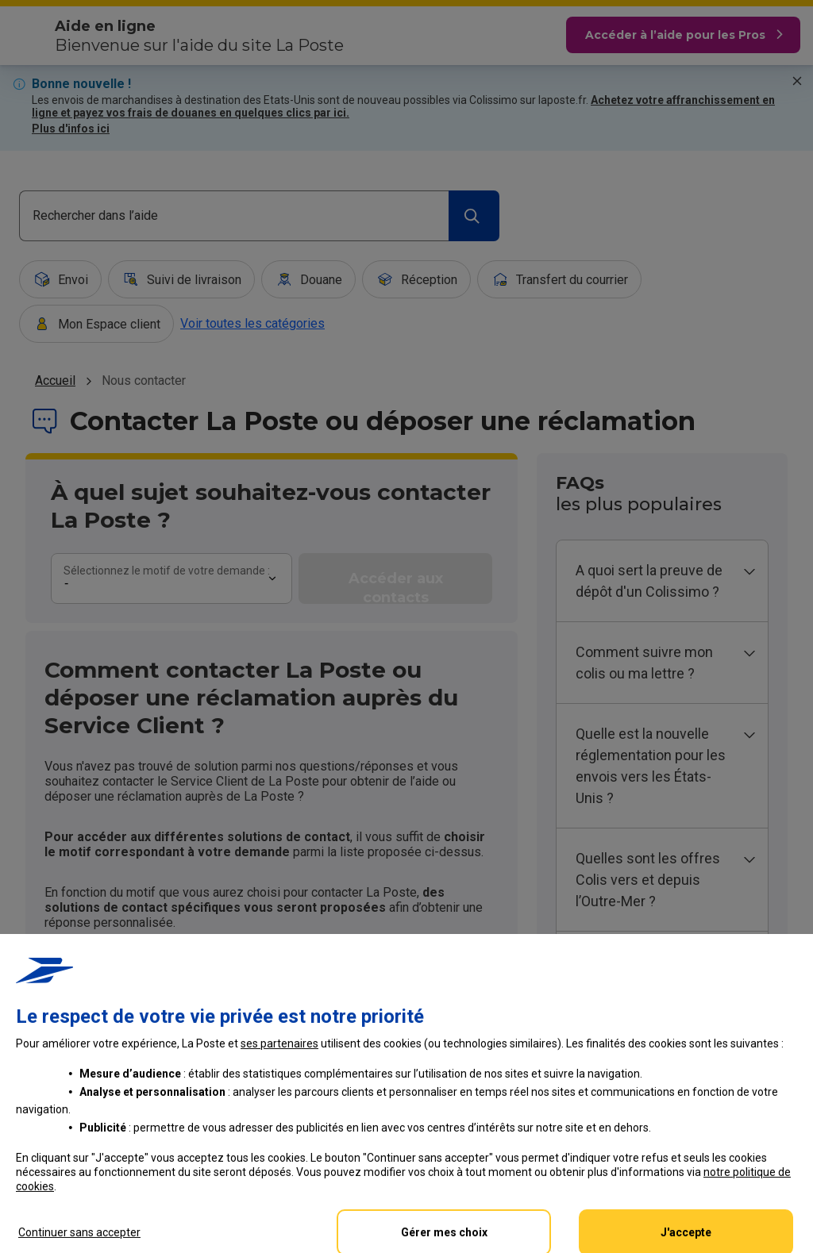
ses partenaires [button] (279, 1175)
